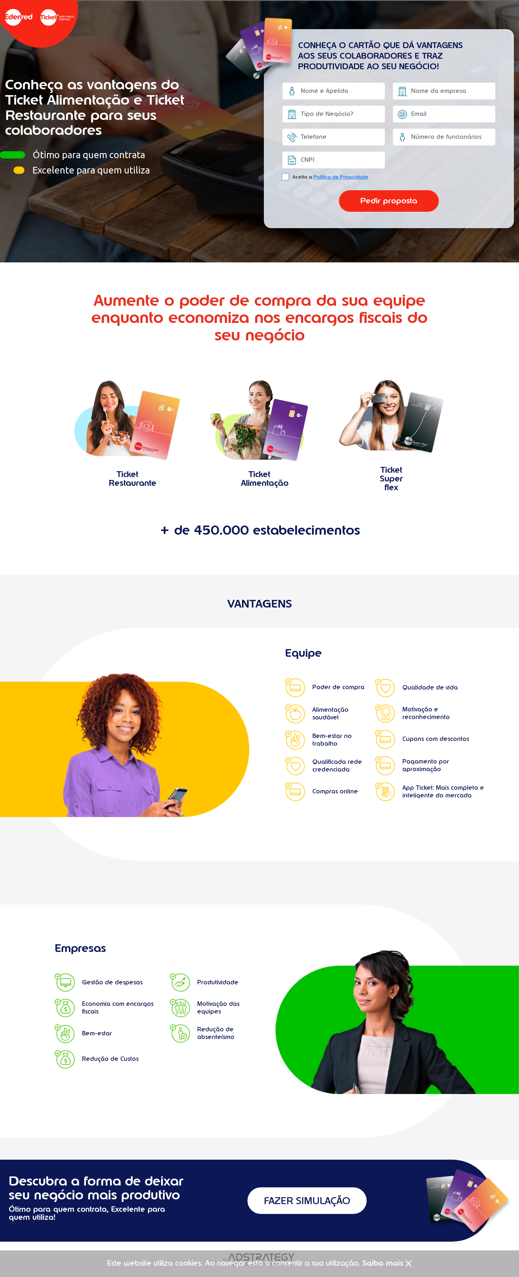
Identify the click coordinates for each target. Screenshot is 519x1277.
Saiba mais (382, 1263)
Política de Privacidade (340, 177)
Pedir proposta (389, 202)
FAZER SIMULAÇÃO (306, 1200)
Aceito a (330, 177)
